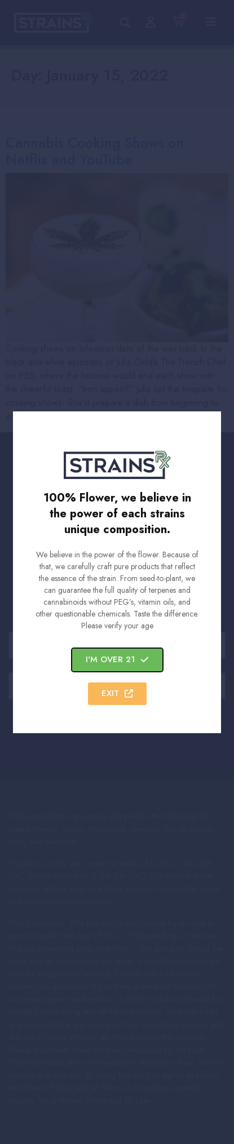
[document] (117, 572)
